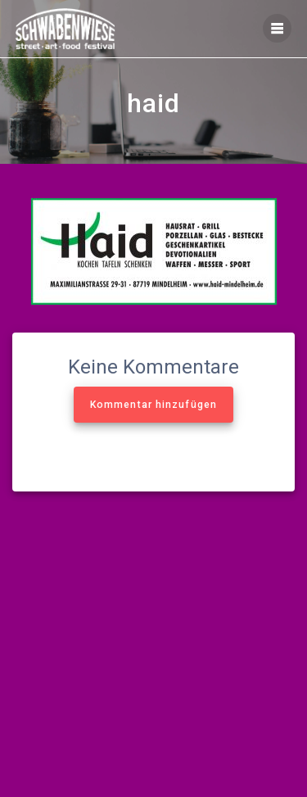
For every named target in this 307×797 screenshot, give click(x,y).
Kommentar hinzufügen (153, 404)
